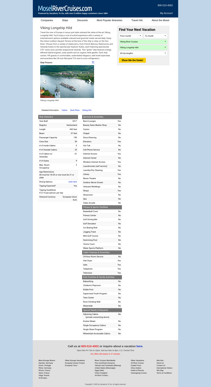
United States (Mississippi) (105, 368)
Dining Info (87, 110)
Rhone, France (44, 370)
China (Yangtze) (101, 373)
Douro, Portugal (45, 365)
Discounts (82, 20)
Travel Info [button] (137, 20)
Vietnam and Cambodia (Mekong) (108, 365)
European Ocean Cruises (75, 363)
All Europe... (43, 378)
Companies (47, 20)
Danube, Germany (46, 363)
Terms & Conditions (164, 373)
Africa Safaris (136, 368)
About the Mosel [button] (160, 20)
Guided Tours (136, 365)
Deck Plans (75, 110)
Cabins (64, 110)
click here (72, 182)
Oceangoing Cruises (139, 373)
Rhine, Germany (45, 368)
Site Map (160, 370)
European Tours (71, 365)
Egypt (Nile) (99, 370)
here (139, 346)
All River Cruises (137, 363)
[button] (44, 81)
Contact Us (161, 365)
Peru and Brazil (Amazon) (105, 363)
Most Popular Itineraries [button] (109, 20)
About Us (160, 363)
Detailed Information (50, 110)
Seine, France (44, 373)
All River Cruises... (102, 375)
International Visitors (165, 368)
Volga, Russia (44, 375)
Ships (65, 20)
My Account (166, 13)
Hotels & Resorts (137, 370)
